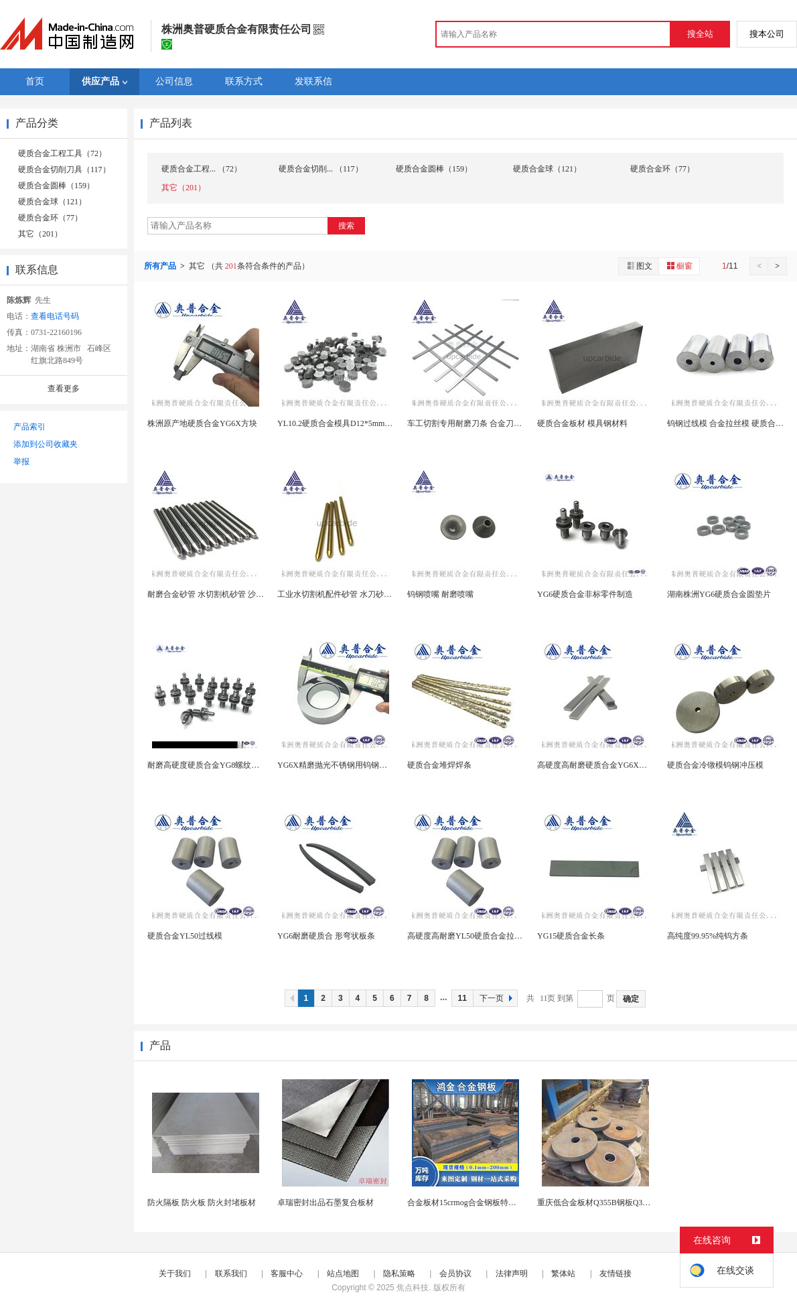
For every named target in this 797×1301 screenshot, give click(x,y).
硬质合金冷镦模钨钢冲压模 (715, 765)
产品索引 (29, 426)
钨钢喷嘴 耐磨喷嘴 (440, 594)
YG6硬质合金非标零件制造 (585, 594)
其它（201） (40, 233)
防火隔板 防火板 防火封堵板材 (201, 1202)
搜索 (346, 225)
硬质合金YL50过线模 (184, 936)
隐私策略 (399, 1273)
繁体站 (563, 1273)
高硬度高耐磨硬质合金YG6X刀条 (596, 765)
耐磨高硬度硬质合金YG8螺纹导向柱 (211, 765)
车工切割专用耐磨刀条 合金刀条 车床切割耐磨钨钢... (500, 423)
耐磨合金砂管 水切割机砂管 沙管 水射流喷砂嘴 (230, 594)
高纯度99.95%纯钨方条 (707, 936)
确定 (631, 999)
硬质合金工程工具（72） (62, 153)
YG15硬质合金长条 (571, 936)
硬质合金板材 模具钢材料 (582, 423)
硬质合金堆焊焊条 (439, 765)
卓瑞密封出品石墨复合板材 (325, 1202)
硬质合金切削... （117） (321, 169)
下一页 (498, 998)
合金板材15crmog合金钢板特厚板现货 (473, 1202)
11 (462, 998)
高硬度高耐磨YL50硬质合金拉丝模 (468, 936)
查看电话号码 (55, 316)
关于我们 (175, 1273)
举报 (21, 461)
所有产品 (161, 266)
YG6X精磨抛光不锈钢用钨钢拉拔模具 (344, 765)
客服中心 (287, 1273)
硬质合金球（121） (52, 201)
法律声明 (512, 1273)
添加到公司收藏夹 (45, 444)
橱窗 (679, 266)
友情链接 (615, 1273)
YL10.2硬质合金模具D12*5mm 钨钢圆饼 (348, 423)
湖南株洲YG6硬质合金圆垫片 (719, 594)
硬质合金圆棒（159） (56, 185)
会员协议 (455, 1273)
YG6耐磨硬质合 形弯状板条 (326, 936)
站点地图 (343, 1273)
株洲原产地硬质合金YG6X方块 (202, 423)
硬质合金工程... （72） (201, 169)
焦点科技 (412, 1287)
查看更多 (64, 388)
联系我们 (231, 1273)
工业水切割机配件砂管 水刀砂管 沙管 (343, 594)
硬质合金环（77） (50, 217)
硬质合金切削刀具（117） (64, 169)
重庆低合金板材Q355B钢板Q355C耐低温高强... (619, 1202)
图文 (639, 266)
